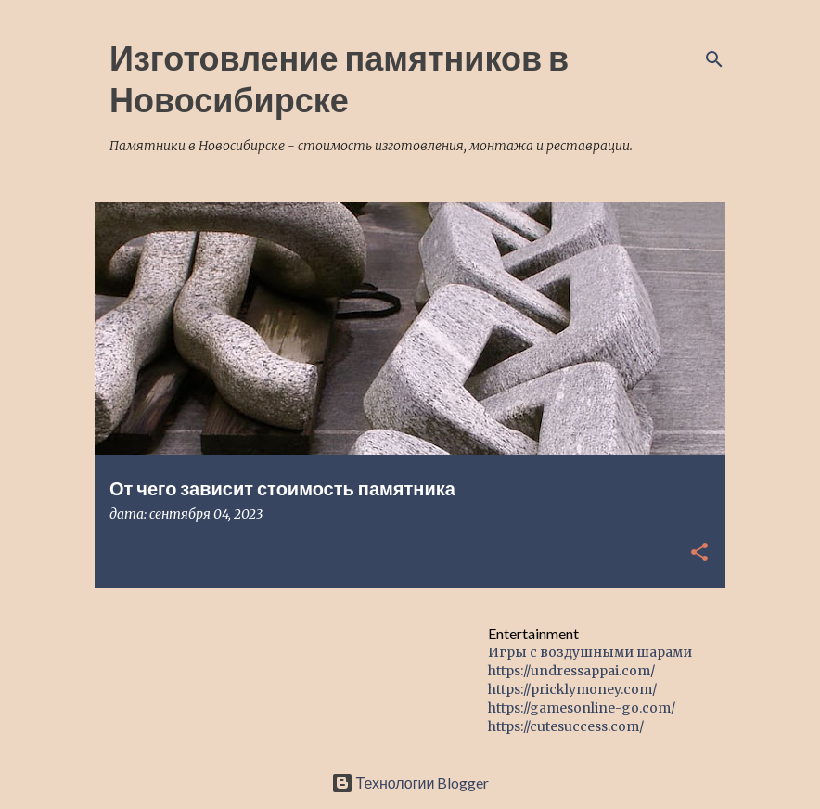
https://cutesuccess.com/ (566, 726)
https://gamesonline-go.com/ (581, 708)
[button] (699, 553)
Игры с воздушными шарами (590, 652)
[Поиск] (714, 59)
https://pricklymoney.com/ (572, 689)
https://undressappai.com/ (571, 670)
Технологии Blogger (410, 782)
